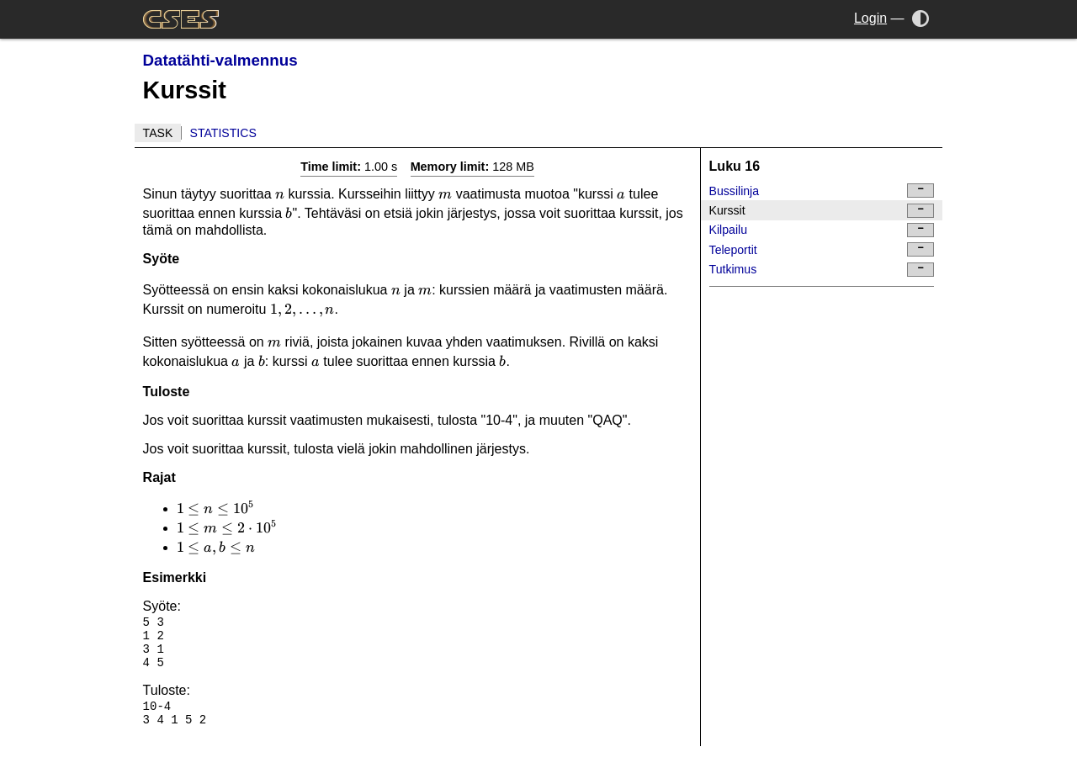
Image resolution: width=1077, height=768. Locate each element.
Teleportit (822, 249)
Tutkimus (822, 269)
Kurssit (822, 211)
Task (158, 133)
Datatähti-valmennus (220, 60)
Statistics (223, 133)
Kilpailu (822, 230)
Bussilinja (822, 190)
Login (870, 18)
